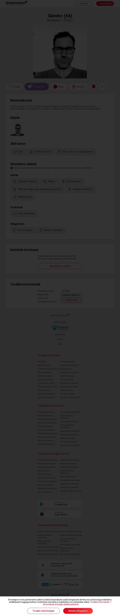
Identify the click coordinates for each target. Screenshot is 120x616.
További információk (99, 602)
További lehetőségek (43, 610)
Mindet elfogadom (78, 610)
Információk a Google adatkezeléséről (61, 604)
